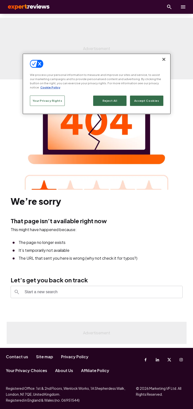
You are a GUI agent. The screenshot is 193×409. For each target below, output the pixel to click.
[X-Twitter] (169, 360)
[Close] (163, 59)
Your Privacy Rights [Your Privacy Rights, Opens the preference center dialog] (47, 100)
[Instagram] (181, 360)
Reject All (110, 100)
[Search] (17, 292)
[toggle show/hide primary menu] (183, 7)
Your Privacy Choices (26, 370)
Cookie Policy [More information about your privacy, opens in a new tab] (50, 87)
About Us (64, 370)
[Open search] (169, 7)
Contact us (17, 356)
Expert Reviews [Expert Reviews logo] (25, 7)
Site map (44, 356)
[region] (96, 83)
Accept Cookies (146, 100)
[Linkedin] (157, 360)
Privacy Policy (74, 356)
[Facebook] (145, 360)
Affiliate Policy (95, 370)
